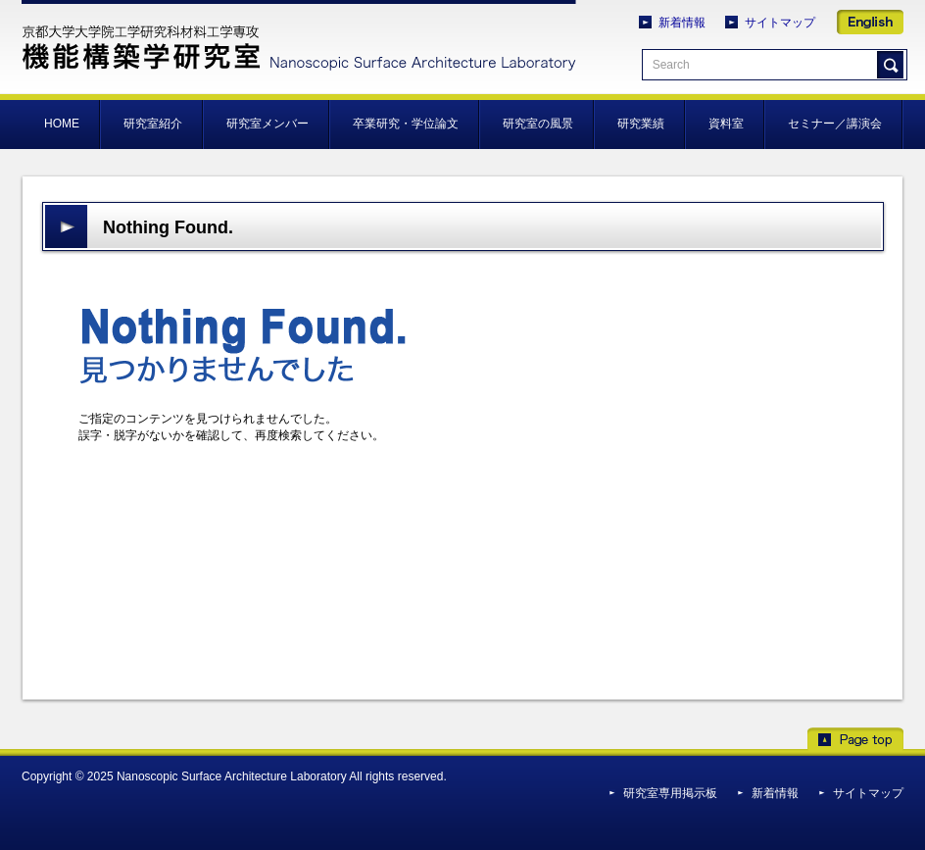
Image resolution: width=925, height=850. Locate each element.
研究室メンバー (267, 123)
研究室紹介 (152, 123)
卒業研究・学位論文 (406, 123)
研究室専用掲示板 (670, 793)
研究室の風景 (538, 123)
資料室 (726, 123)
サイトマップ (780, 22)
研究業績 (640, 123)
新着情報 (682, 22)
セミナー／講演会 (835, 123)
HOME (61, 123)
